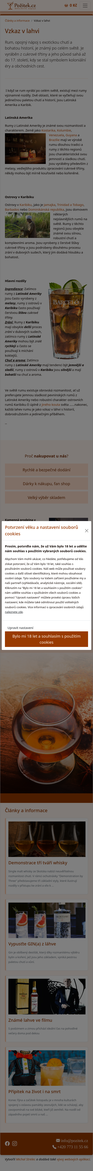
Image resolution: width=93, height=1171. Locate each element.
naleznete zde (14, 612)
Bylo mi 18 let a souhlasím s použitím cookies (46, 639)
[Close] (87, 531)
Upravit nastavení (20, 628)
